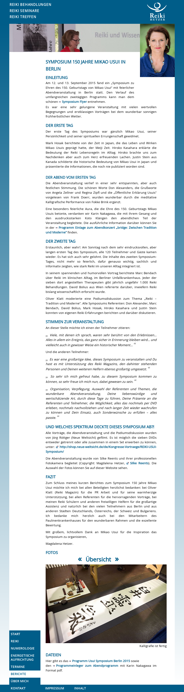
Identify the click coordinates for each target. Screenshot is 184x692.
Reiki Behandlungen (30, 4)
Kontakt (18, 688)
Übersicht (98, 559)
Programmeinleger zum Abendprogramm (87, 665)
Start (15, 634)
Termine (18, 667)
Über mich (19, 681)
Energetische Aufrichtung (22, 657)
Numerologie (23, 648)
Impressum (54, 688)
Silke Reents (139, 463)
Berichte (18, 674)
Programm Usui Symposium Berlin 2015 (101, 661)
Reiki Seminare (24, 10)
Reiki (15, 641)
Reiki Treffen (23, 16)
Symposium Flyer (74, 102)
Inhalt (80, 688)
